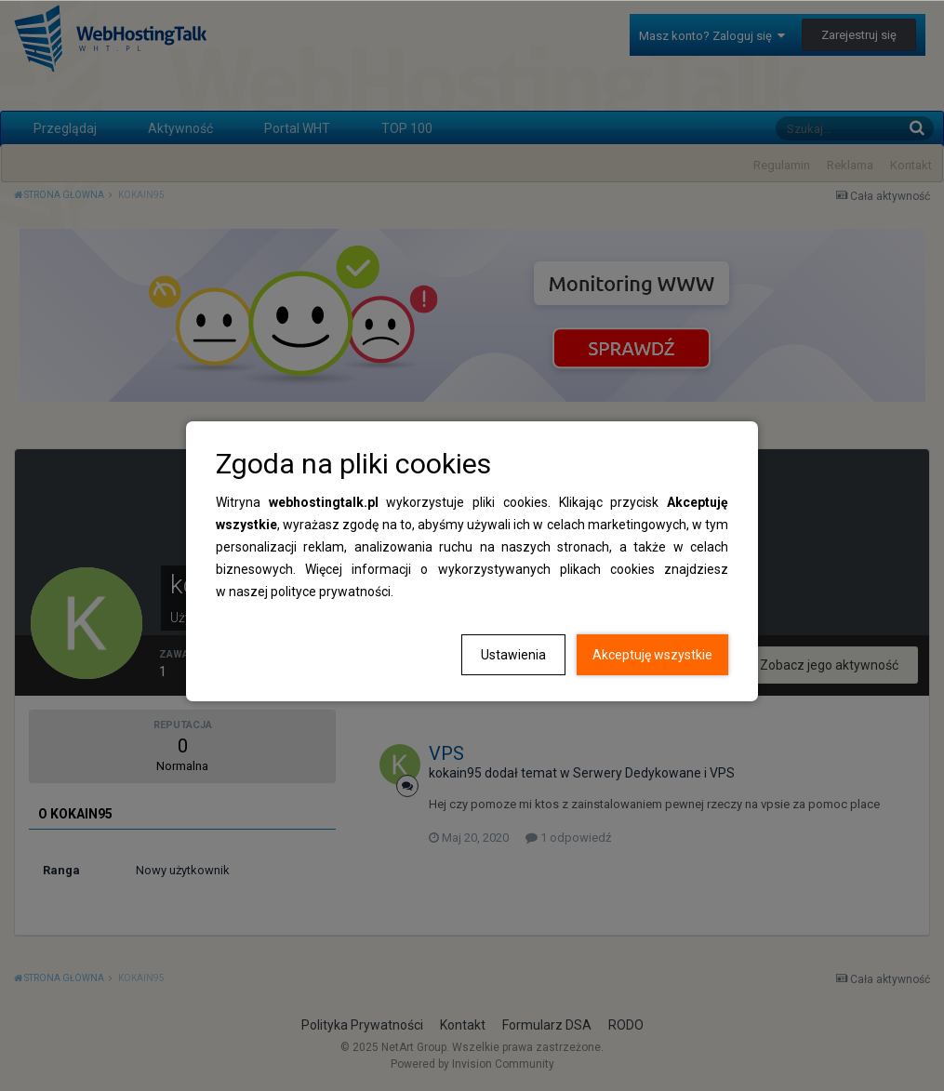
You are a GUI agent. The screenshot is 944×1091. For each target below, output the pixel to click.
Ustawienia (513, 654)
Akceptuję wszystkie (652, 654)
